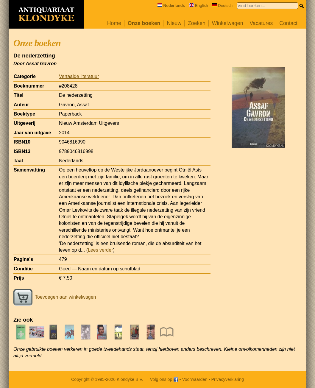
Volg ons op (164, 379)
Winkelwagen (227, 23)
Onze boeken (144, 23)
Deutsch (222, 5)
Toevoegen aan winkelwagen (54, 297)
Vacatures (261, 23)
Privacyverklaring (227, 379)
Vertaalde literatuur (79, 76)
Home (114, 23)
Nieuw (174, 23)
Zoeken (196, 23)
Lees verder (100, 250)
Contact (288, 23)
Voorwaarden (195, 379)
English (198, 5)
